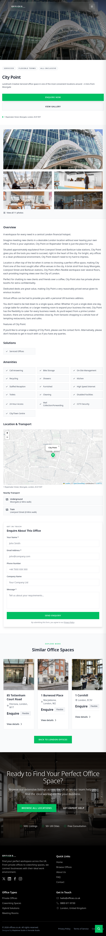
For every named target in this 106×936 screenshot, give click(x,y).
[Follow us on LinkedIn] (9, 878)
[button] (53, 455)
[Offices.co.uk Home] (21, 6)
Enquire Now (53, 97)
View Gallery (53, 106)
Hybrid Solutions (10, 908)
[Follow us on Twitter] (4, 878)
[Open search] (99, 929)
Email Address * (14, 550)
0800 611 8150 (67, 903)
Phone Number (14, 563)
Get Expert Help (73, 808)
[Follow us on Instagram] (20, 878)
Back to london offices (53, 739)
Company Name (14, 576)
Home (59, 862)
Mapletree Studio (19, 930)
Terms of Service (81, 928)
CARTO (99, 483)
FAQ (58, 877)
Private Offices (9, 898)
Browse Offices (64, 867)
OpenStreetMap (79, 483)
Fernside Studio (34, 930)
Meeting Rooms (10, 913)
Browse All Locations (37, 808)
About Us (61, 872)
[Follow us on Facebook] (15, 878)
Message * (12, 589)
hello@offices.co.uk (70, 898)
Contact (60, 882)
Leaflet (66, 483)
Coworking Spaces (11, 903)
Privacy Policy (69, 622)
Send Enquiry (53, 615)
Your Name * (13, 537)
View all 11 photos (13, 212)
